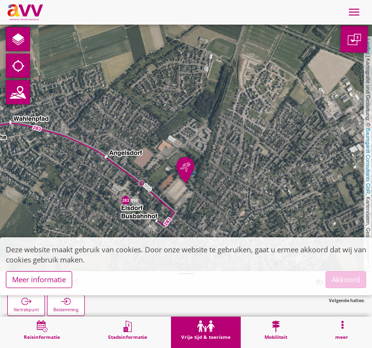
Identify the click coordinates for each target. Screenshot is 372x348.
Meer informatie (39, 279)
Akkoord (346, 279)
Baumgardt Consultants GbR (368, 161)
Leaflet (368, 46)
